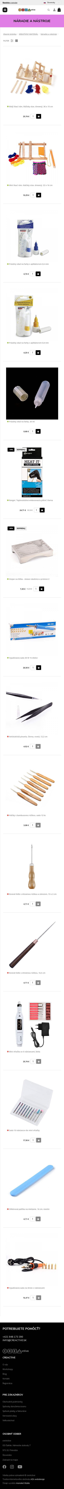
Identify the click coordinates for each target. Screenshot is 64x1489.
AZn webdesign (38, 1479)
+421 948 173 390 (13, 1336)
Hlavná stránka (9, 34)
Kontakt (6, 1378)
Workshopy (8, 1369)
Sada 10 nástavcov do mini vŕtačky (23, 1130)
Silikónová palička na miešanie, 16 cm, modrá (28, 1209)
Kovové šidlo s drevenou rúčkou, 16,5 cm (26, 973)
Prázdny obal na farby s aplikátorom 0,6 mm (28, 264)
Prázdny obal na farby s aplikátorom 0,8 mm (28, 343)
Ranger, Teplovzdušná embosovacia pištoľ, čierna (30, 500)
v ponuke (10, 2)
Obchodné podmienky (13, 1401)
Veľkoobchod (8, 1420)
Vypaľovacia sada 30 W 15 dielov (22, 658)
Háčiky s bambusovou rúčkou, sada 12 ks (26, 815)
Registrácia (7, 1383)
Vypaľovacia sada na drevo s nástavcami (26, 1288)
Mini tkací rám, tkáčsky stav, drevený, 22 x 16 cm (29, 185)
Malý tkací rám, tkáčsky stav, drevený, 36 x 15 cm (30, 107)
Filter (8, 40)
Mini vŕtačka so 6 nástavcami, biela (23, 1052)
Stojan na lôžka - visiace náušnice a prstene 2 (28, 579)
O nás (5, 1364)
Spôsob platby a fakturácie (14, 1411)
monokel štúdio (23, 1483)
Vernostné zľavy (10, 1415)
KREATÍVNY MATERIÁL (28, 34)
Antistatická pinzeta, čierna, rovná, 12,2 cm (27, 737)
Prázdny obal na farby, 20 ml (21, 422)
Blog (5, 1374)
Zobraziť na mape (10, 1460)
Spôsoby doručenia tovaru (14, 1406)
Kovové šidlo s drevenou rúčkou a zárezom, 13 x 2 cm (31, 894)
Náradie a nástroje (49, 34)
